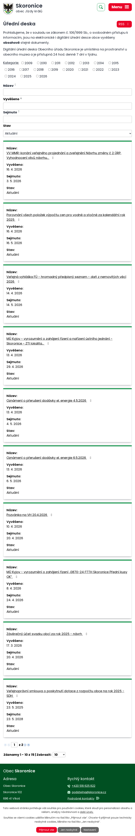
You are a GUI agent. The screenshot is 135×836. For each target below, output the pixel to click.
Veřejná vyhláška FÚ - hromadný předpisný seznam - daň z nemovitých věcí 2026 (66, 279)
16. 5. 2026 (14, 243)
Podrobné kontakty (81, 799)
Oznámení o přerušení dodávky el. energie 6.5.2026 (49, 457)
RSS (124, 24)
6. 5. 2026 (14, 481)
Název (8, 85)
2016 (11, 69)
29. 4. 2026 (15, 366)
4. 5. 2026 (14, 424)
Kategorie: (11, 62)
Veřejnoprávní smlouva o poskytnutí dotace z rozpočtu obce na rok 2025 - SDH (65, 693)
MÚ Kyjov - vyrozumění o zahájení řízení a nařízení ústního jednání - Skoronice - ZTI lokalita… (59, 341)
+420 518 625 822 (83, 786)
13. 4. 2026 (14, 355)
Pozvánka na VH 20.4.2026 (30, 515)
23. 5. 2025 (15, 707)
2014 (100, 63)
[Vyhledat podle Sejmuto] (67, 119)
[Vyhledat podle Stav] (67, 133)
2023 (115, 69)
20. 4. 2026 (15, 538)
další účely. (87, 812)
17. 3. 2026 (14, 645)
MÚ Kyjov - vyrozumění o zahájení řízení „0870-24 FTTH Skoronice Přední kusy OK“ (67, 574)
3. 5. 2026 (14, 181)
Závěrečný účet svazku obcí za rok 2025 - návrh (47, 634)
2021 (84, 69)
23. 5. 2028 (15, 719)
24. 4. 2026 (15, 600)
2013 (86, 63)
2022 (100, 69)
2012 (71, 63)
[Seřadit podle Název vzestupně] (15, 84)
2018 (40, 69)
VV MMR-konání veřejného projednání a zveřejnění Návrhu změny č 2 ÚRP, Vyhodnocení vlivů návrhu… (64, 155)
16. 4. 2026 (14, 169)
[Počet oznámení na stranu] (59, 754)
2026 (43, 76)
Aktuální (13, 192)
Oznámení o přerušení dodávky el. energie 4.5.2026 (50, 400)
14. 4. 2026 (14, 293)
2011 (57, 63)
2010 (43, 63)
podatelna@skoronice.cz (89, 792)
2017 (25, 69)
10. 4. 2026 (14, 526)
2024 (12, 76)
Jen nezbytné (69, 830)
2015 (115, 63)
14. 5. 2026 (14, 305)
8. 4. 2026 (14, 588)
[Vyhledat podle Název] (67, 92)
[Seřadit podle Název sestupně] (15, 85)
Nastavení (90, 830)
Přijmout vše (46, 830)
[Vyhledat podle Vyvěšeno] (67, 106)
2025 (27, 76)
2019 (54, 69)
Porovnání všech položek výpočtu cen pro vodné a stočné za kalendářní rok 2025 (66, 217)
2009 (28, 63)
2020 (70, 69)
